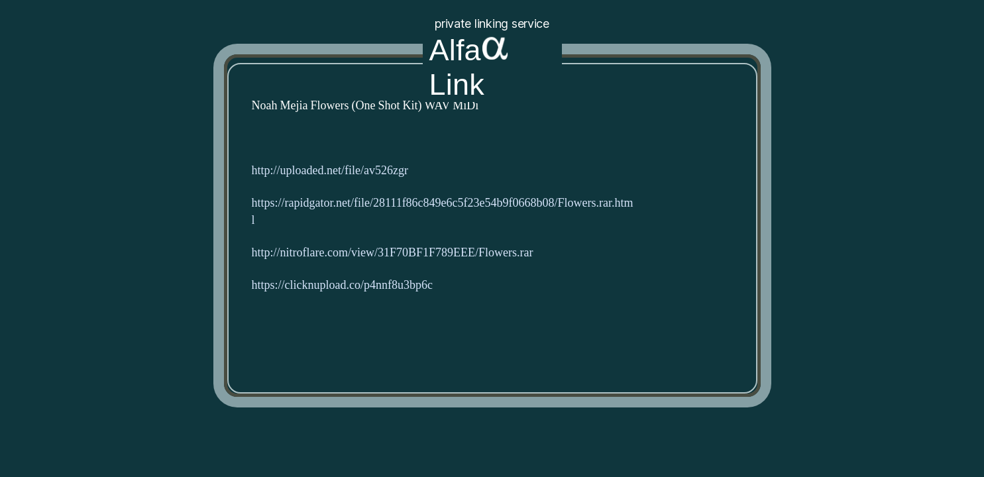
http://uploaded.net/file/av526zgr (330, 170)
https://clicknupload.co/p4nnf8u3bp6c (342, 285)
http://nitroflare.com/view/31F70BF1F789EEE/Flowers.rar (392, 252)
